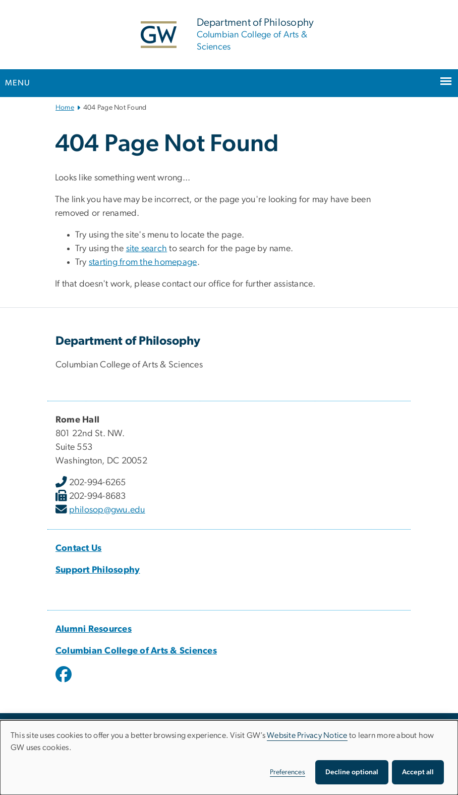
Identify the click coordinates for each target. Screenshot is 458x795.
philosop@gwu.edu (107, 510)
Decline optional (351, 772)
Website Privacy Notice (307, 735)
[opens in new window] (64, 682)
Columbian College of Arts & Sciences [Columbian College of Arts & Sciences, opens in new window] (136, 651)
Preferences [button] (287, 772)
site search (146, 248)
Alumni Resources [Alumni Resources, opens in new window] (93, 629)
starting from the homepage (143, 262)
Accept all (418, 772)
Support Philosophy (97, 570)
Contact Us (78, 548)
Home (64, 107)
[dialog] (229, 757)
